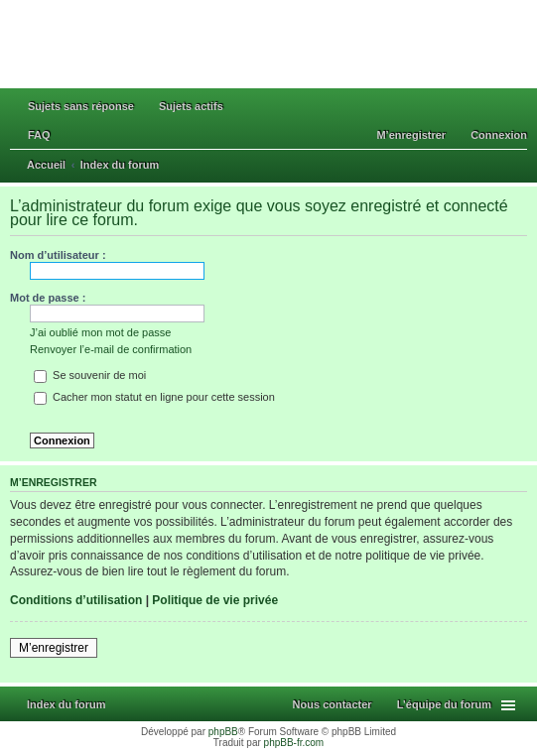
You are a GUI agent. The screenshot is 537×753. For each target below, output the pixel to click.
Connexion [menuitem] (498, 135)
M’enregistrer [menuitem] (411, 135)
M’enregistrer (53, 648)
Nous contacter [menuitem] (332, 704)
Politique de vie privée (215, 600)
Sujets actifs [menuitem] (191, 106)
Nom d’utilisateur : (58, 255)
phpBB (223, 731)
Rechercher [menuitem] (520, 167)
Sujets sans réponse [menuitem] (81, 106)
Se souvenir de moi (90, 375)
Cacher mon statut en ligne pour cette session (154, 397)
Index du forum (66, 704)
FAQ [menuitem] (39, 135)
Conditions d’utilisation (76, 600)
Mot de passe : (47, 298)
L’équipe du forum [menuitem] (444, 704)
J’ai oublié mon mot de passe (100, 332)
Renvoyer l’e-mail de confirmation (111, 349)
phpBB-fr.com (294, 742)
